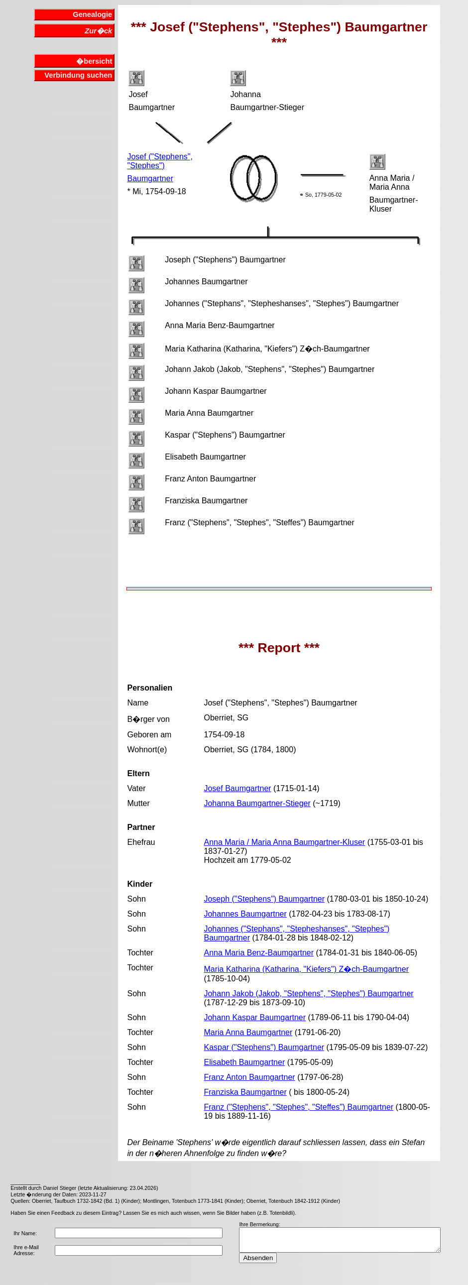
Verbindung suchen (78, 75)
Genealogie (92, 14)
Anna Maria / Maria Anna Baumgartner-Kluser (284, 842)
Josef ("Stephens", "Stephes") (159, 161)
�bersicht (94, 61)
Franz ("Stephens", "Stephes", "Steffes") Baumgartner (298, 1107)
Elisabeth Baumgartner (244, 1062)
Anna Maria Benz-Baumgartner (259, 952)
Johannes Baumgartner (245, 914)
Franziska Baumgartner (245, 1092)
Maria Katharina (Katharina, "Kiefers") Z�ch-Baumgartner (306, 969)
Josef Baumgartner (237, 788)
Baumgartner (150, 178)
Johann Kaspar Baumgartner (255, 1017)
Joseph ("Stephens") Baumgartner (264, 899)
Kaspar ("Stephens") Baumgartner (264, 1047)
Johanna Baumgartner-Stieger (257, 803)
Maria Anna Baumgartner (248, 1032)
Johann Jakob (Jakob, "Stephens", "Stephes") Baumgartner (308, 993)
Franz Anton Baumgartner (249, 1077)
